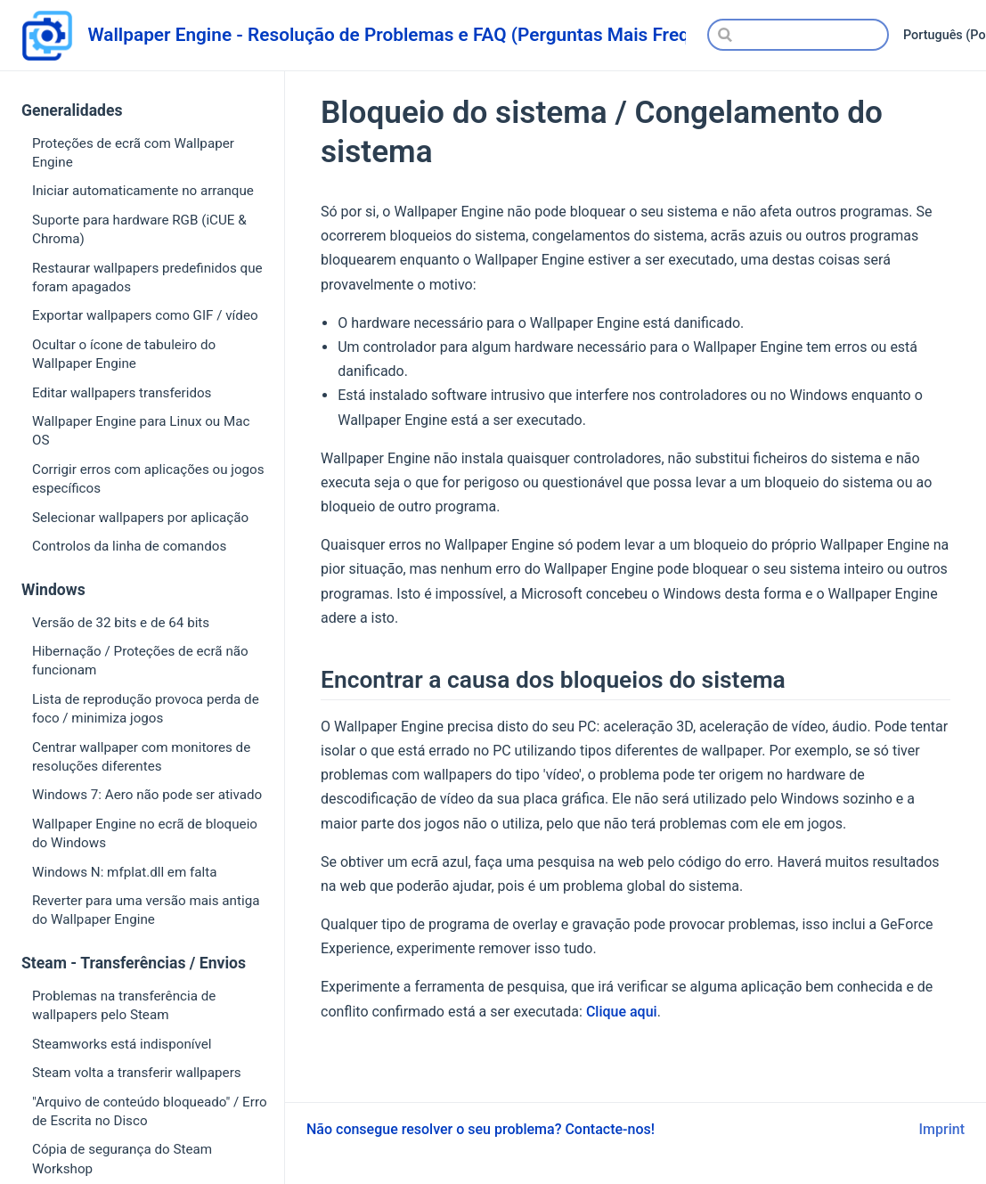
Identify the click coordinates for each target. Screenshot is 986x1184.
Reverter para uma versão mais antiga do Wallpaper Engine (145, 910)
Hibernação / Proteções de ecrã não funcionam (140, 660)
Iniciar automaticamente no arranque (143, 191)
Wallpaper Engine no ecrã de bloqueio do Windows (144, 833)
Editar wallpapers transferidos (121, 393)
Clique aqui (621, 1011)
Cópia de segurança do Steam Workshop (122, 1158)
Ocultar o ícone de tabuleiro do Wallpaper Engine (124, 354)
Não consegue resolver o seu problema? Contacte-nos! (480, 1129)
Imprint (942, 1129)
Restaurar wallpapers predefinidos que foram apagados (147, 277)
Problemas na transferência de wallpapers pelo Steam (124, 1005)
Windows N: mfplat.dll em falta (124, 872)
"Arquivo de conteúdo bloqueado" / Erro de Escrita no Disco (149, 1111)
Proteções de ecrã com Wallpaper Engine (133, 152)
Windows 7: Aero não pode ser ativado (147, 795)
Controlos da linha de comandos (129, 546)
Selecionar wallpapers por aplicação (140, 518)
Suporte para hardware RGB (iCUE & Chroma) (139, 229)
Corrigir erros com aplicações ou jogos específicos (148, 478)
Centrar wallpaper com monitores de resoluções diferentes (141, 756)
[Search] (798, 35)
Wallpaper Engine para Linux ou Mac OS (140, 430)
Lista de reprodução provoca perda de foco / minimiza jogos (145, 708)
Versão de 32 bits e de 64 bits (120, 623)
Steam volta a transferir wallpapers (136, 1073)
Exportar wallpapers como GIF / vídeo (145, 315)
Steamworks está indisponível (122, 1044)
